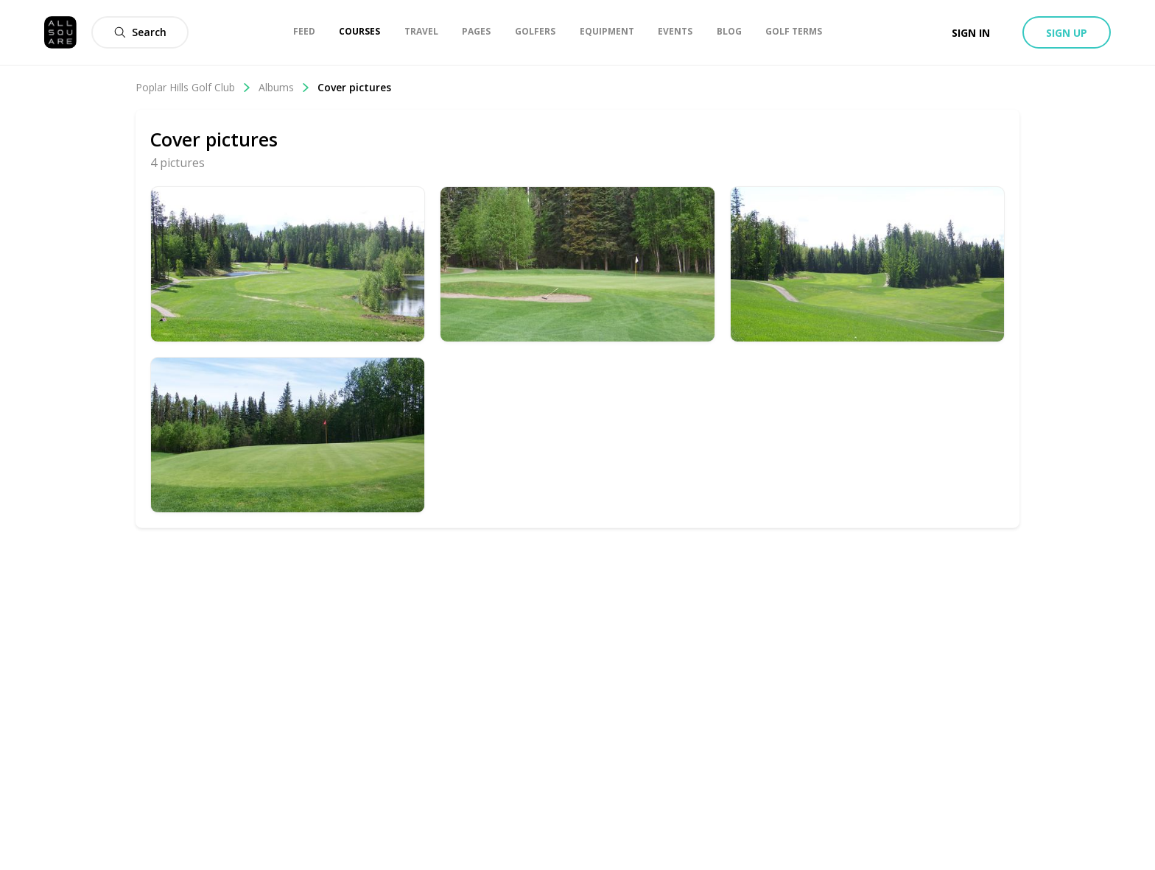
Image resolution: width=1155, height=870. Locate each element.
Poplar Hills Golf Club (193, 87)
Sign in (971, 33)
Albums (284, 87)
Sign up (1066, 33)
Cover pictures (354, 87)
